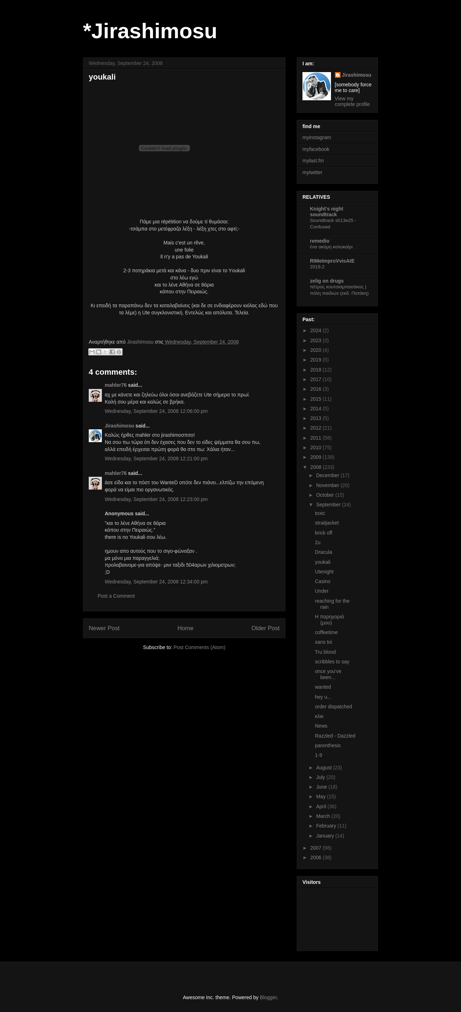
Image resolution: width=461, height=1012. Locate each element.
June (322, 787)
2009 (316, 457)
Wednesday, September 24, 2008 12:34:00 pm (156, 582)
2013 (316, 418)
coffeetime (326, 632)
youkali (323, 562)
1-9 (318, 755)
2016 (316, 389)
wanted (323, 687)
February (326, 826)
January (325, 836)
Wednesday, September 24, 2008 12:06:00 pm (156, 411)
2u (318, 542)
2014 (316, 408)
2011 (316, 438)
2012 (316, 428)
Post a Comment (116, 596)
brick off (323, 533)
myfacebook (315, 149)
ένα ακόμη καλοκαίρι (331, 246)
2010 (316, 447)
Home (185, 628)
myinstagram (316, 137)
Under (321, 591)
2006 (316, 857)
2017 (316, 379)
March (323, 816)
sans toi (323, 642)
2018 (316, 370)
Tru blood (325, 652)
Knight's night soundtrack (326, 211)
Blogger (268, 997)
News (321, 726)
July (321, 777)
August (324, 767)
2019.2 (317, 266)
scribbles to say (332, 661)
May (321, 796)
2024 (316, 330)
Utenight (324, 572)
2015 (316, 399)
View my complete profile (352, 101)
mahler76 (115, 385)
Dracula (323, 552)
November (328, 485)
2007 (316, 848)
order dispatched (333, 706)
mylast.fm (313, 160)
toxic (320, 513)
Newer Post (104, 628)
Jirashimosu (119, 426)
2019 (316, 360)
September (329, 504)
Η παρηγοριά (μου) (329, 620)
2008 (316, 467)
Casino (323, 581)
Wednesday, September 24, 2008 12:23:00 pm (156, 499)
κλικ (319, 716)
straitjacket (327, 523)
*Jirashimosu (150, 31)
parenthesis (328, 745)
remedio (319, 241)
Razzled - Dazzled (335, 736)
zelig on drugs (327, 281)
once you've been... (328, 674)
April (321, 806)
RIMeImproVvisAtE (332, 261)
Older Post (266, 628)
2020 (316, 350)
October (325, 495)
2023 (316, 340)
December (328, 475)
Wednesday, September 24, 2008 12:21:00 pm (156, 458)
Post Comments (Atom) (199, 647)
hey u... (323, 697)
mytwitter (312, 172)
